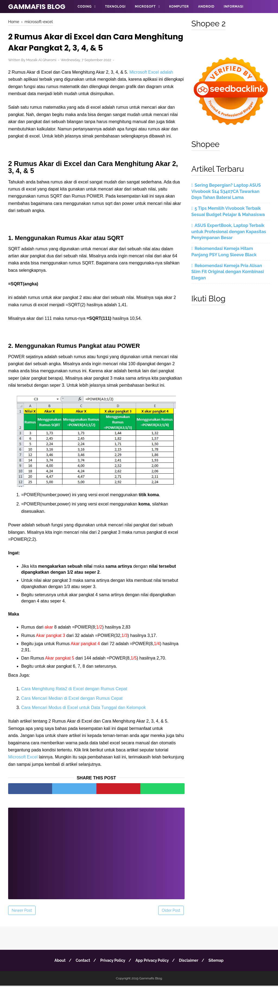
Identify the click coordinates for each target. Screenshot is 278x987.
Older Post (171, 912)
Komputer (179, 6)
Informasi (234, 6)
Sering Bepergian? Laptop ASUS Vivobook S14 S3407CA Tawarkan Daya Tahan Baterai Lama (226, 191)
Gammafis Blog (36, 6)
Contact (80, 962)
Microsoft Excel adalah (151, 73)
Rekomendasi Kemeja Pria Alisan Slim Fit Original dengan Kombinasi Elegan (227, 271)
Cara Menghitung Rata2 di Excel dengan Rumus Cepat (74, 690)
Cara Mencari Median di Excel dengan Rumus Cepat (72, 699)
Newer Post (22, 912)
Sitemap (220, 962)
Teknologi (115, 6)
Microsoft (145, 6)
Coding (85, 6)
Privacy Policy (111, 962)
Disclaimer (191, 962)
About (56, 962)
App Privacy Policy (153, 962)
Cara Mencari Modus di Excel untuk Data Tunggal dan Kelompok (83, 709)
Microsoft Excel (22, 758)
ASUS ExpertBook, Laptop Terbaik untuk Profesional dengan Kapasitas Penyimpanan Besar (228, 231)
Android (206, 6)
